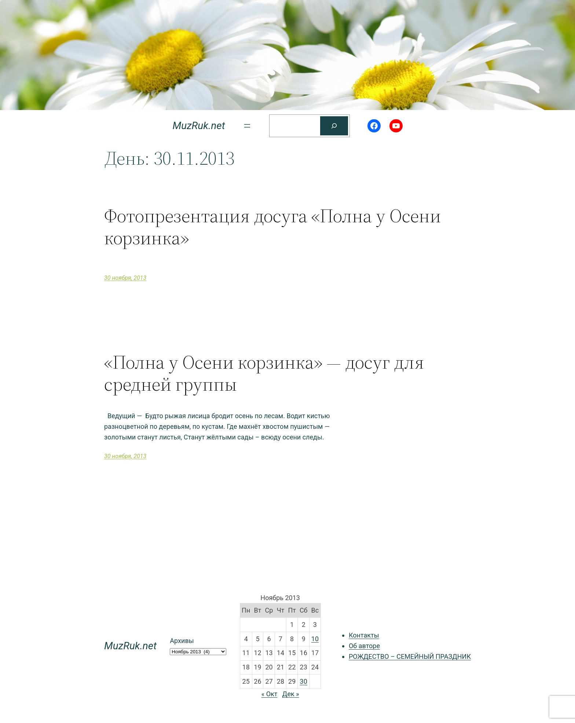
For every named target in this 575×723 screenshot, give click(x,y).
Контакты (364, 635)
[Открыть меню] (247, 125)
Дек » (290, 694)
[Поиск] (334, 125)
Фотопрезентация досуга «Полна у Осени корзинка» (272, 227)
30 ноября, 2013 (125, 277)
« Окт (269, 694)
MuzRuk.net (198, 126)
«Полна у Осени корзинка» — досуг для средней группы (264, 373)
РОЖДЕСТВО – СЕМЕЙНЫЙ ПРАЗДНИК (410, 656)
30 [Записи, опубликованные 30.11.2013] (303, 681)
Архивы (182, 641)
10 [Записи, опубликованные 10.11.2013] (315, 639)
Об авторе (364, 646)
